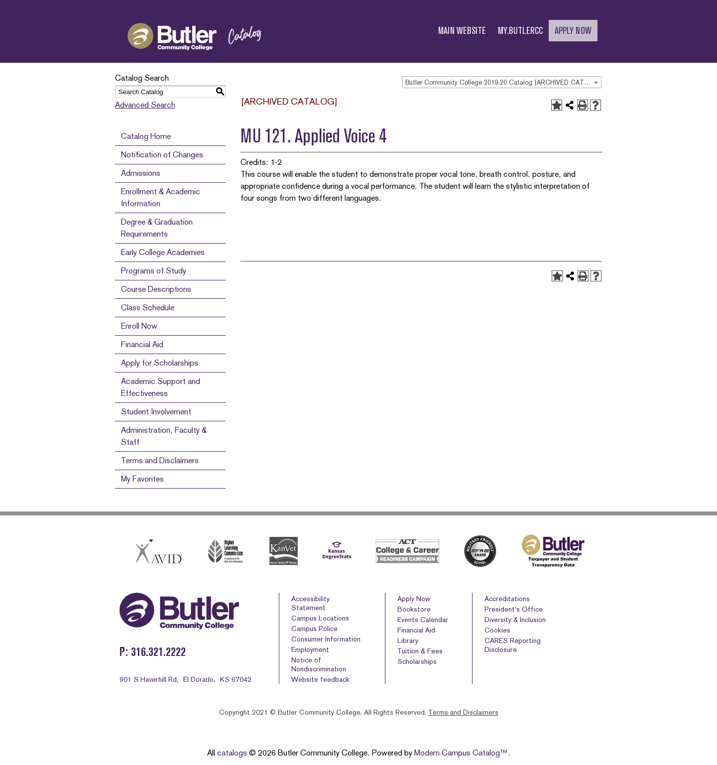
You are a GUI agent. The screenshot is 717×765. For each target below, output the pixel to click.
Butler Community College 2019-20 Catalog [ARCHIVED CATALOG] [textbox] (503, 82)
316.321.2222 (158, 651)
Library (407, 640)
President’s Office (513, 609)
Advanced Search (145, 105)
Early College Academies (163, 252)
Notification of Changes (162, 154)
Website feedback (320, 679)
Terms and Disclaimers (160, 460)
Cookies (497, 630)
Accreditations (507, 599)
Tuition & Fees (420, 651)
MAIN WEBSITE (462, 30)
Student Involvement (156, 411)
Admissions (140, 173)
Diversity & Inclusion (515, 620)
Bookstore (414, 609)
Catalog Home (146, 136)
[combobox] (501, 82)
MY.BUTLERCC (520, 30)
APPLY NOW (573, 30)
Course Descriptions (156, 289)
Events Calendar (422, 620)
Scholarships (417, 661)
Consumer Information (325, 639)
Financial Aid (142, 344)
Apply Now (413, 599)
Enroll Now (139, 326)
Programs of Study (153, 270)
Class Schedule (147, 307)
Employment (310, 649)
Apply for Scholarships (159, 363)
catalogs (232, 753)
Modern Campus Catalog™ (461, 753)
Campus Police (314, 629)
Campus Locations (320, 618)
